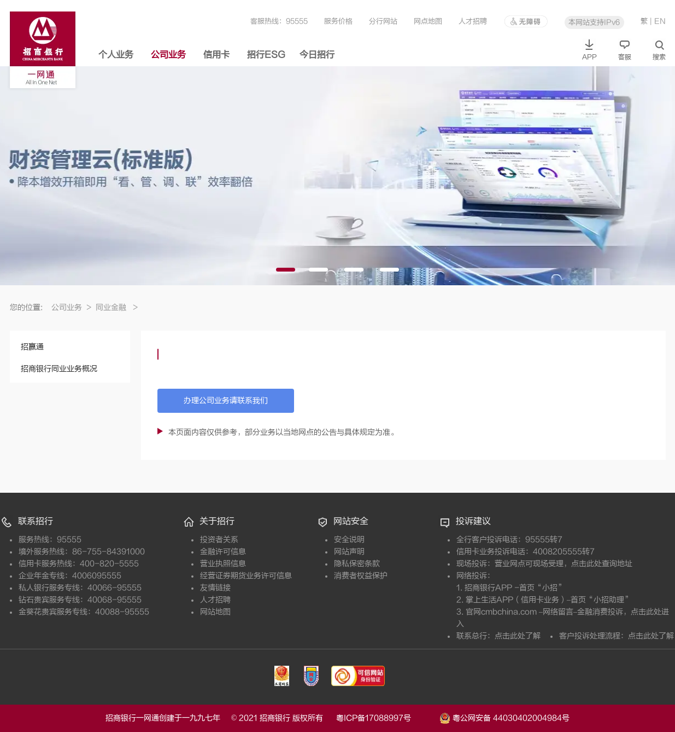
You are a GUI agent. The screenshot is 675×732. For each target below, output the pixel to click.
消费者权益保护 (361, 575)
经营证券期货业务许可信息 (246, 575)
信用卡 (216, 55)
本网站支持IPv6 (594, 22)
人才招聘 (473, 21)
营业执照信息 (223, 563)
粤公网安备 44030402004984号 (504, 717)
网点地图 (428, 21)
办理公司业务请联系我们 (226, 400)
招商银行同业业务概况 (59, 368)
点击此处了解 (518, 636)
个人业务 (115, 55)
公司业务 (168, 55)
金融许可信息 (223, 551)
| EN (658, 21)
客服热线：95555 (279, 21)
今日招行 (317, 55)
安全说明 (349, 539)
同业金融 (117, 307)
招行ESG (266, 55)
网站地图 (215, 611)
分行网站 (383, 21)
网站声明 (349, 551)
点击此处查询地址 (601, 563)
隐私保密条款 (357, 563)
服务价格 (338, 21)
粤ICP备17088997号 (386, 718)
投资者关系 (219, 539)
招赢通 (32, 346)
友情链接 (215, 587)
